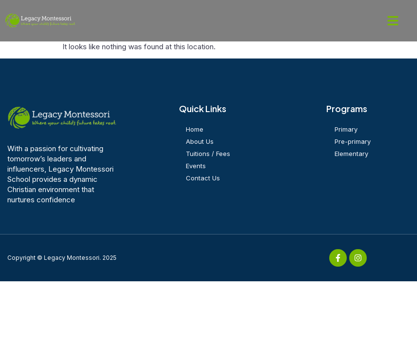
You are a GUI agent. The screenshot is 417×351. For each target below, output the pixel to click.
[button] (393, 21)
